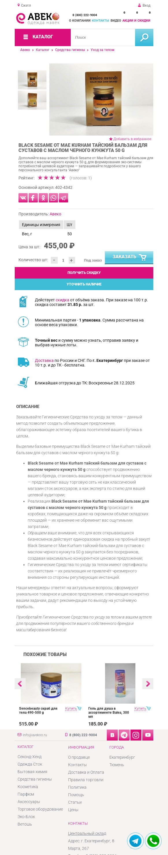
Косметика (28, 786)
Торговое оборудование (40, 809)
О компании (80, 20)
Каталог (42, 50)
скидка (62, 300)
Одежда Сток (30, 764)
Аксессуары (29, 801)
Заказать (130, 258)
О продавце (79, 757)
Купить (71, 708)
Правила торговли (85, 779)
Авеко (25, 50)
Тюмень (116, 764)
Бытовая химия (32, 771)
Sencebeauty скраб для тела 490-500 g (38, 710)
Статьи (75, 802)
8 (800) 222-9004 (84, 15)
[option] (101, 99)
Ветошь (25, 824)
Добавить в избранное (132, 139)
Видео (116, 20)
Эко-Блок (26, 816)
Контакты (100, 20)
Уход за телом (102, 50)
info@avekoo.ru (35, 735)
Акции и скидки (136, 20)
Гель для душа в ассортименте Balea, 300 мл (108, 712)
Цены (73, 809)
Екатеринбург (122, 757)
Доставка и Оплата (86, 772)
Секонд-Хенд (30, 756)
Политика (77, 787)
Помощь (76, 794)
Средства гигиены (70, 50)
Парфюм (26, 794)
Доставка (44, 360)
